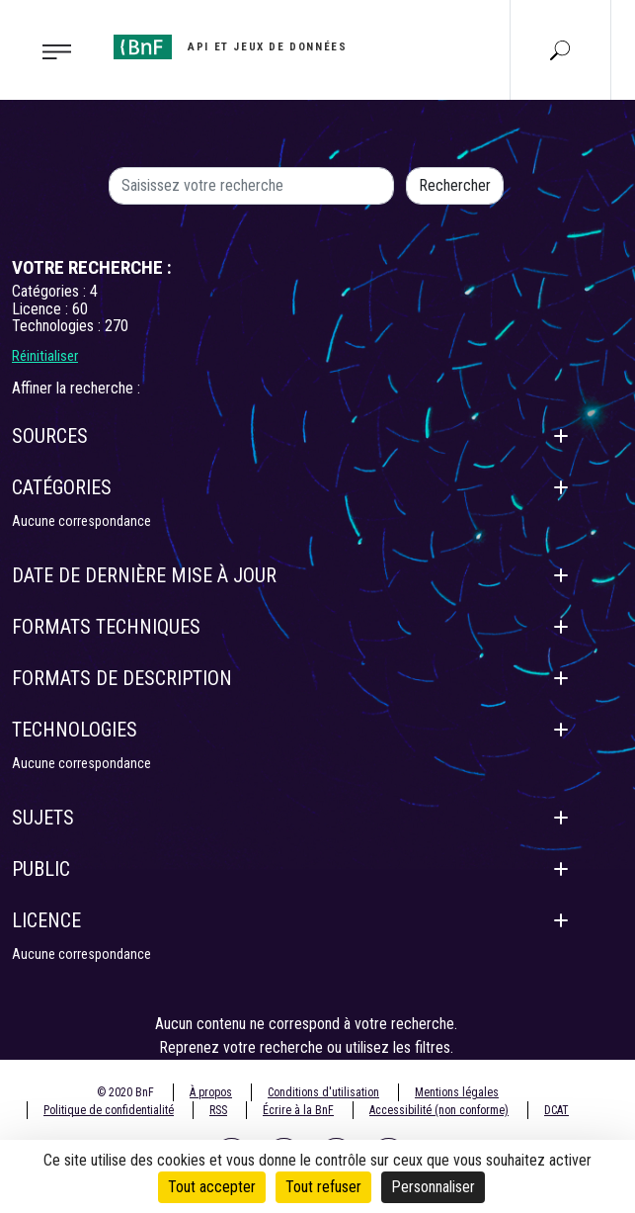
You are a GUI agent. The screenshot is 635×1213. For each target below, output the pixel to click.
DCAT (556, 1110)
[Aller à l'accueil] (230, 47)
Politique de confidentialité (108, 1110)
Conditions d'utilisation (323, 1092)
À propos (211, 1092)
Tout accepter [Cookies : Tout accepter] (212, 1186)
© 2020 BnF (125, 1092)
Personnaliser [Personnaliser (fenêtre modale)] (433, 1186)
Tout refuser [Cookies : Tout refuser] (323, 1186)
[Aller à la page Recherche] (560, 49)
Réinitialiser (45, 356)
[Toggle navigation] (51, 50)
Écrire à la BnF (298, 1110)
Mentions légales (457, 1092)
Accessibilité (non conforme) (439, 1110)
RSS (218, 1110)
